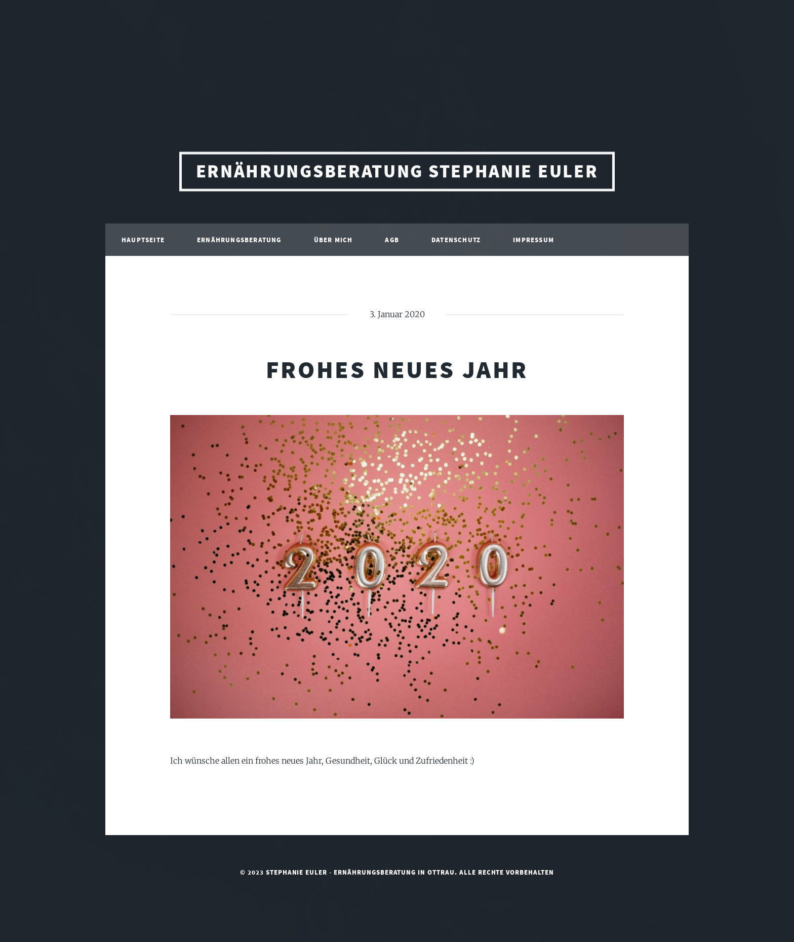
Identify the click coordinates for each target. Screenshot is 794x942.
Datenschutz (456, 242)
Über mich (333, 242)
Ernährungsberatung (239, 242)
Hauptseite (143, 242)
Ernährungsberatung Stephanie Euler (397, 173)
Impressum (533, 242)
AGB (392, 242)
